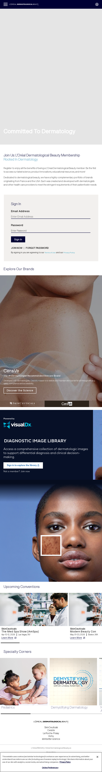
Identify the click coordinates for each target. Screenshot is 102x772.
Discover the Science (20, 390)
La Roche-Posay (51, 733)
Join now (16, 248)
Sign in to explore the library (23, 465)
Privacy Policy (69, 252)
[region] (51, 762)
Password (17, 225)
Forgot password (37, 248)
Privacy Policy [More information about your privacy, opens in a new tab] (65, 762)
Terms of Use (50, 252)
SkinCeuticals (51, 727)
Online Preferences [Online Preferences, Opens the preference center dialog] (50, 768)
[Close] (97, 757)
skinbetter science (51, 739)
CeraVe (51, 730)
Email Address (20, 211)
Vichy (51, 736)
